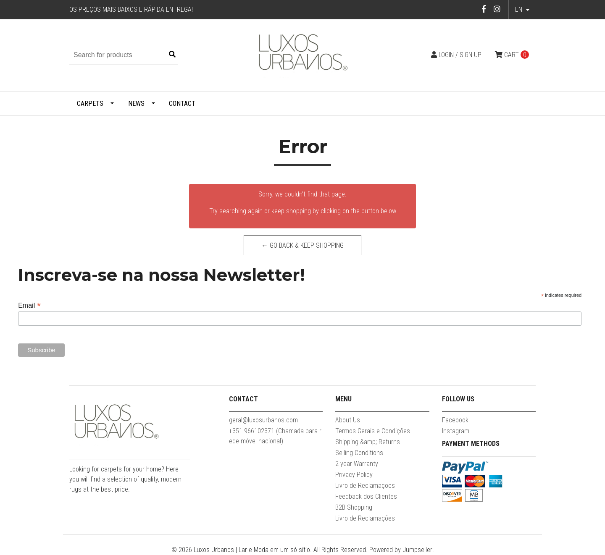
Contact (182, 103)
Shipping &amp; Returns (367, 442)
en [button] (519, 9)
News (136, 103)
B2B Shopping (353, 507)
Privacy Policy (354, 475)
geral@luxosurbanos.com (263, 420)
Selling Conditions (359, 453)
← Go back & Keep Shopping (302, 245)
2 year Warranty (356, 464)
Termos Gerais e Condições (372, 431)
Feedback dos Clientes (366, 496)
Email (29, 305)
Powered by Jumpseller (400, 550)
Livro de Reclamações (365, 486)
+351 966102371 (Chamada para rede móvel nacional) (275, 436)
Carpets (90, 103)
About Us (347, 420)
